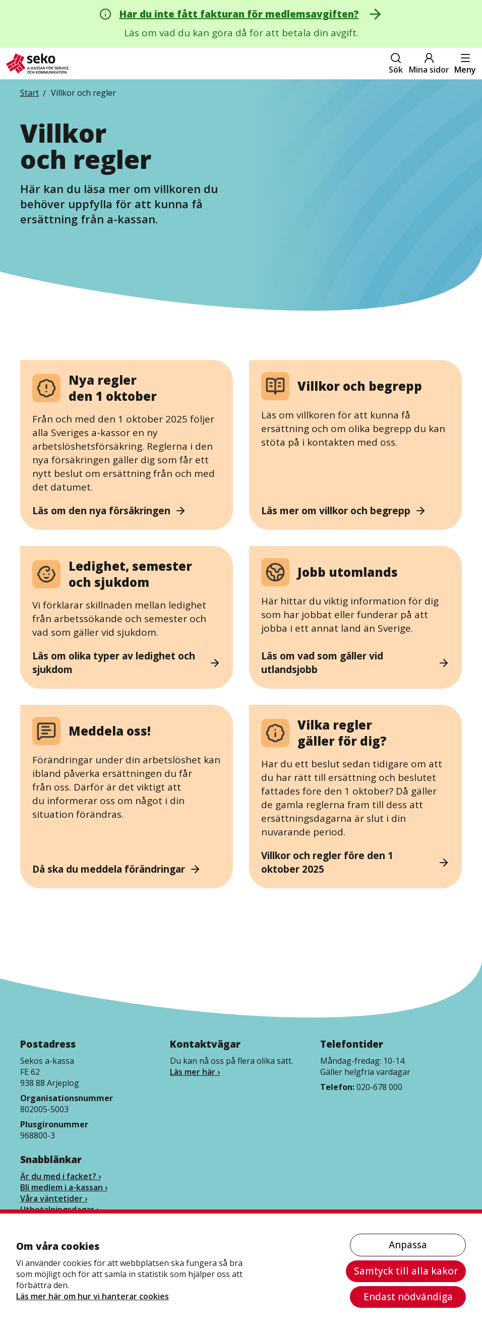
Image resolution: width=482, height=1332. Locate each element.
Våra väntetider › (53, 1198)
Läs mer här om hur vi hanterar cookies (92, 1296)
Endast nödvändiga (408, 1296)
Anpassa (408, 1244)
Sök (396, 63)
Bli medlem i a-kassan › (63, 1187)
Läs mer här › (195, 1071)
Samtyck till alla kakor (406, 1271)
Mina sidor (429, 63)
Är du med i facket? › (60, 1176)
